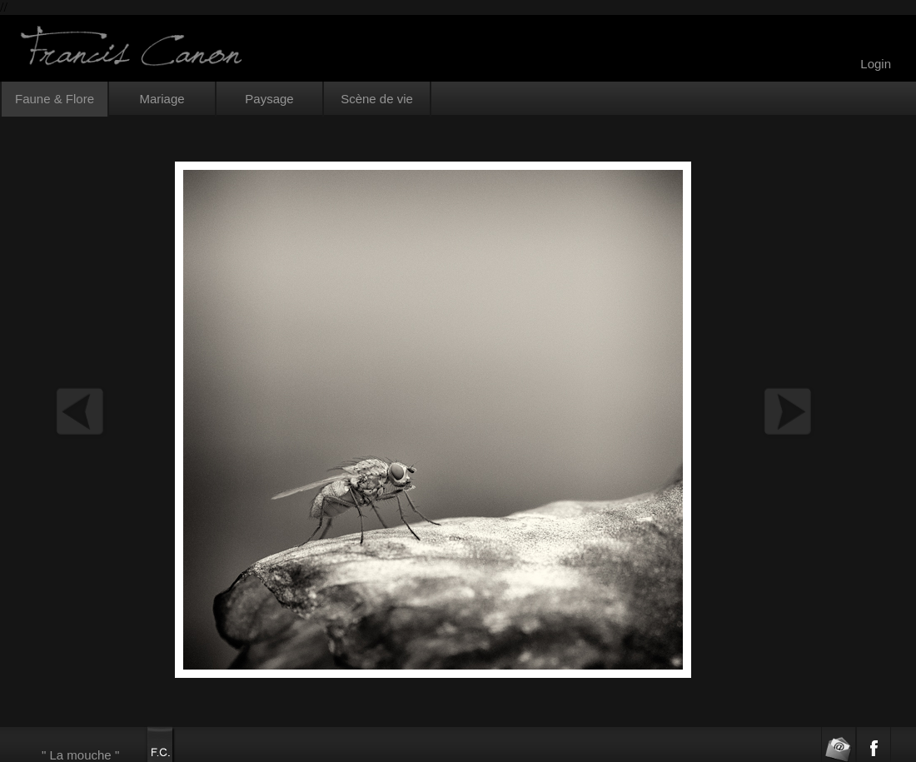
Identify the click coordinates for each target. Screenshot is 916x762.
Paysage (269, 99)
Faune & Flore (54, 99)
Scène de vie (377, 99)
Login (875, 64)
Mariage (161, 99)
